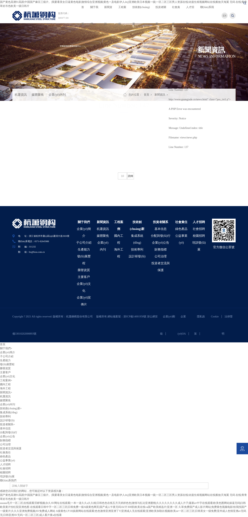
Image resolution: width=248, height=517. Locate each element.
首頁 (146, 94)
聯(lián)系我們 (8, 480)
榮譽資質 (84, 270)
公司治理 (160, 256)
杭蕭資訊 (21, 94)
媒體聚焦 (38, 94)
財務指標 (160, 249)
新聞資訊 (159, 94)
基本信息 (160, 228)
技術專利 (137, 249)
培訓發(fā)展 (7, 476)
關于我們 (84, 222)
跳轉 (130, 176)
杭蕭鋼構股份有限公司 (80, 316)
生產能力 (84, 249)
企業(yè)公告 (160, 242)
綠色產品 (181, 228)
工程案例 (6, 380)
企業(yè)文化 (7, 376)
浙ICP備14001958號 (135, 316)
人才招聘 (199, 222)
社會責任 (181, 222)
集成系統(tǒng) (8, 412)
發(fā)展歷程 (7, 364)
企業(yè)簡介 (7, 352)
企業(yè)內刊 (57, 94)
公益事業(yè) (7, 460)
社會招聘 (199, 228)
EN (224, 15)
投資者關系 (160, 222)
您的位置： (135, 94)
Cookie (215, 316)
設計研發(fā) (137, 256)
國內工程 (5, 384)
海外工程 (5, 388)
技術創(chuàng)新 (11, 408)
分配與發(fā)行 (160, 235)
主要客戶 (84, 277)
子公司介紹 (83, 242)
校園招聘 (199, 235)
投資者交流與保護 (10, 448)
